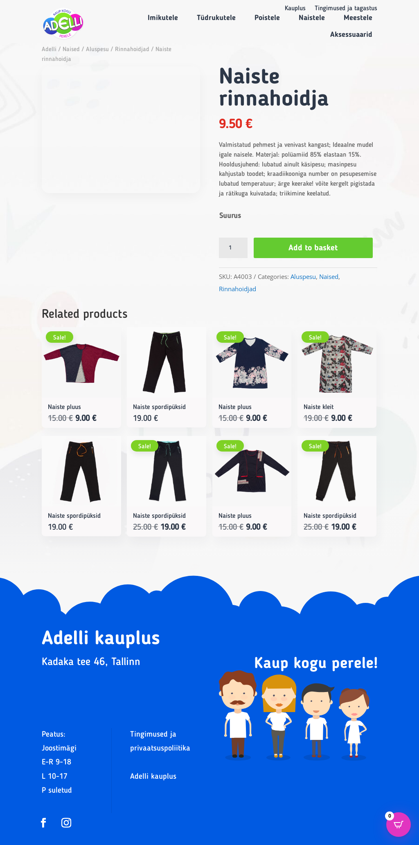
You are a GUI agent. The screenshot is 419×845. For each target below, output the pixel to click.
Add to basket (313, 248)
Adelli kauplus (153, 777)
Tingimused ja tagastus (346, 9)
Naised (71, 50)
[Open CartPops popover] (398, 824)
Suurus (230, 216)
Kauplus (295, 9)
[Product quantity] (233, 248)
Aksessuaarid (351, 34)
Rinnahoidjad (132, 50)
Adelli (49, 50)
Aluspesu (97, 50)
